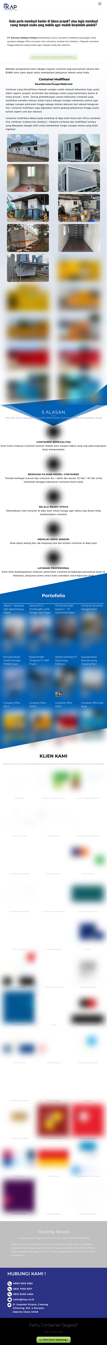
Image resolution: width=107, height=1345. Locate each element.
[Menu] (100, 4)
